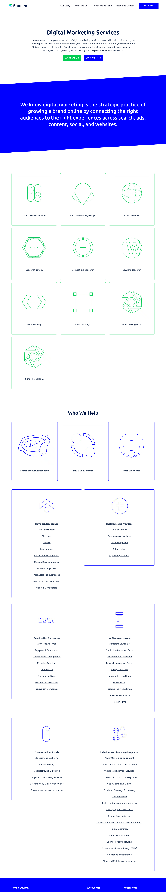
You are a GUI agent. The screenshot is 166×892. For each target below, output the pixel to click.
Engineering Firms (47, 676)
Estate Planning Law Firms (119, 663)
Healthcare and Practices (119, 524)
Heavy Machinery (119, 829)
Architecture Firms (46, 643)
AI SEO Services (131, 215)
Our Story (65, 5)
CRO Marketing (46, 764)
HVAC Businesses (47, 529)
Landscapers (46, 549)
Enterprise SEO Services (34, 215)
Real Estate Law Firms (119, 695)
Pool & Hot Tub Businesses (47, 575)
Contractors (47, 669)
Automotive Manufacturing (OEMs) (119, 848)
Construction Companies (47, 638)
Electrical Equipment (119, 835)
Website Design (34, 324)
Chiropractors (119, 549)
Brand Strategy (82, 324)
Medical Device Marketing (47, 771)
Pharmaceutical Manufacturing (47, 790)
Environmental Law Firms (119, 656)
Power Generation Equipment (119, 758)
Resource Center (125, 5)
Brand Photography (34, 379)
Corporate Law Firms (119, 643)
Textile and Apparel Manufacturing (119, 803)
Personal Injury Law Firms (119, 689)
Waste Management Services (119, 771)
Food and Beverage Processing (119, 790)
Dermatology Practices (119, 536)
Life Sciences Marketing (47, 758)
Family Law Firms (119, 669)
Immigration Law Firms (119, 676)
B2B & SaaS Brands (83, 470)
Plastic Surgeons (119, 542)
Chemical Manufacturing (119, 841)
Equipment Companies (46, 650)
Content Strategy (34, 270)
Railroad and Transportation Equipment (119, 777)
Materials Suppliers (46, 663)
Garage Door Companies (46, 562)
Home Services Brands (46, 524)
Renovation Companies (47, 689)
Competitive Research (83, 270)
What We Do (81, 5)
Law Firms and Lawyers (119, 638)
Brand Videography (131, 324)
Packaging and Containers (119, 809)
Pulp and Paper (119, 796)
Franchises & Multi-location (34, 470)
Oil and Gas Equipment (119, 816)
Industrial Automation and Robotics (119, 764)
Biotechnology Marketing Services (47, 783)
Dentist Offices (119, 529)
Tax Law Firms (119, 702)
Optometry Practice (119, 555)
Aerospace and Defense (119, 854)
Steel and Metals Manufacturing (119, 861)
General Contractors (46, 587)
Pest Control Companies (46, 555)
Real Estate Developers (46, 682)
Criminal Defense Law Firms (119, 650)
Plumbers (46, 536)
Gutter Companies (46, 568)
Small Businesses (131, 470)
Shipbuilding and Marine (119, 783)
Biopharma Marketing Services (46, 777)
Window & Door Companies (47, 581)
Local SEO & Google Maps (83, 215)
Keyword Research (132, 270)
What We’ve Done (103, 5)
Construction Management (47, 656)
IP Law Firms (119, 682)
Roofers (46, 542)
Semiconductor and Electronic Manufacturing (119, 822)
